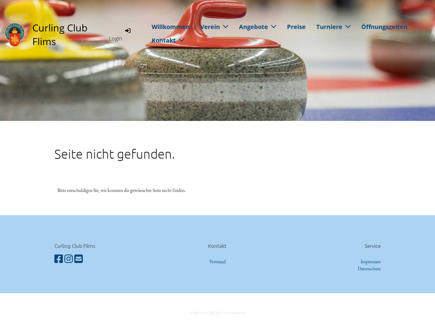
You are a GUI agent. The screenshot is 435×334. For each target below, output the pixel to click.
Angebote (257, 27)
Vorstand (217, 261)
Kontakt (168, 40)
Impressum (371, 261)
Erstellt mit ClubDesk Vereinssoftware (217, 312)
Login (120, 34)
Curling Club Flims (60, 34)
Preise (296, 27)
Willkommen (171, 27)
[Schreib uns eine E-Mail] (78, 259)
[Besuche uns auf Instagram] (68, 259)
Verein (214, 27)
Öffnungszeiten (384, 27)
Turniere (333, 27)
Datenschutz (369, 268)
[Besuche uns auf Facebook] (58, 259)
